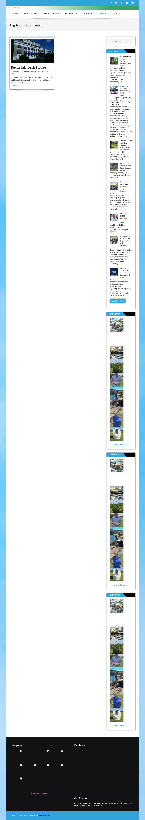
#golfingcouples (116, 289)
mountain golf (121, 154)
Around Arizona (51, 14)
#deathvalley (126, 250)
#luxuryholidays (116, 127)
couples (129, 132)
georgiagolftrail (116, 173)
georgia (123, 170)
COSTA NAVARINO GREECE (124, 270)
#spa (127, 257)
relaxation (114, 157)
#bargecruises (125, 98)
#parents (113, 232)
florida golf (114, 198)
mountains (114, 175)
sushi (112, 205)
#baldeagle (114, 98)
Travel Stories (31, 14)
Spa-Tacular (71, 14)
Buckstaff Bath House (28, 67)
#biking (118, 250)
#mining (113, 255)
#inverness (123, 123)
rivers (121, 175)
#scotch (126, 127)
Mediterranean (116, 293)
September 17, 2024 (125, 276)
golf (128, 152)
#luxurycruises (124, 125)
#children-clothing (117, 225)
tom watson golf (121, 205)
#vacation (120, 261)
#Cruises (125, 107)
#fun (125, 68)
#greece (127, 289)
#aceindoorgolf (116, 68)
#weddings (114, 264)
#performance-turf (118, 75)
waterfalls (126, 157)
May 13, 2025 (125, 150)
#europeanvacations (118, 116)
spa (120, 157)
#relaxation (119, 257)
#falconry (114, 120)
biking (117, 152)
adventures (114, 132)
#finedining (123, 120)
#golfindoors (120, 70)
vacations (123, 136)
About (103, 14)
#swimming (114, 259)
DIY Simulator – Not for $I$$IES (125, 59)
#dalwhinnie (115, 109)
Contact (116, 14)
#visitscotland (123, 129)
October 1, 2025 (125, 64)
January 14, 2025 (119, 192)
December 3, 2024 (124, 219)
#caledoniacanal (116, 102)
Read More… (15, 86)
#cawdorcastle (115, 104)
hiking (112, 154)
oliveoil (125, 293)
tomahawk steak (116, 207)
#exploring (114, 252)
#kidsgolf (124, 230)
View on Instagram (121, 444)
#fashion (113, 227)
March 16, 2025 (125, 166)
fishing (123, 152)
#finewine (114, 123)
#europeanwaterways (118, 118)
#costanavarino (116, 284)
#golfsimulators (116, 73)
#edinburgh (125, 109)
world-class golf (116, 159)
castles (122, 132)
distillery (113, 134)
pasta (112, 295)
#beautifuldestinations (119, 282)
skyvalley (128, 175)
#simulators (114, 77)
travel (117, 295)
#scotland (114, 129)
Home (15, 14)
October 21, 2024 (119, 246)
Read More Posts (117, 301)
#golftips (126, 73)
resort (125, 202)
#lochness (114, 125)
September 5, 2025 (125, 92)
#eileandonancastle (118, 111)
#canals (127, 102)
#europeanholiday (117, 114)
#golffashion (115, 230)
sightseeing (114, 136)
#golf (112, 70)
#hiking (127, 252)
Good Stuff (88, 14)
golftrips (120, 134)
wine (122, 295)
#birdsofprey (115, 100)
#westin (113, 291)
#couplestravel (116, 107)
